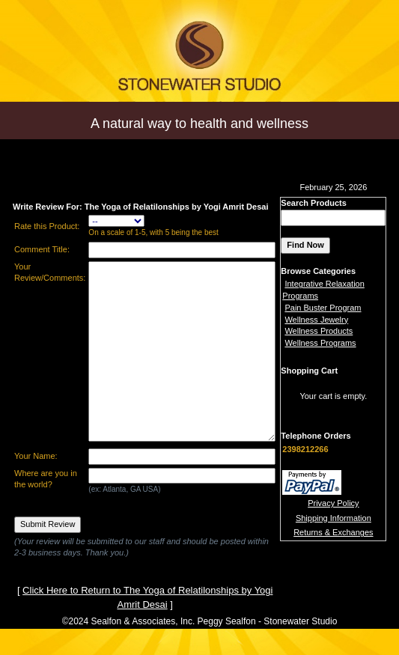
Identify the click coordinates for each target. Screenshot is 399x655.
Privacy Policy (333, 503)
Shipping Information (333, 518)
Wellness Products (318, 330)
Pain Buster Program (322, 307)
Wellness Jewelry (316, 319)
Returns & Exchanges (333, 532)
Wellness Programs (320, 342)
